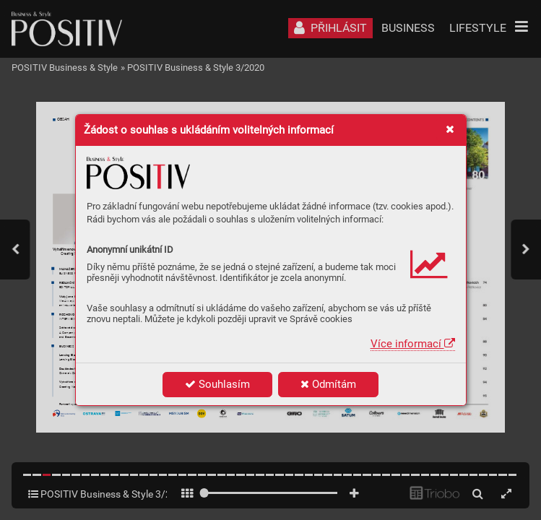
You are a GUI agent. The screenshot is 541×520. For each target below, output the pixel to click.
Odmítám (328, 384)
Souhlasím (217, 384)
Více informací (413, 343)
